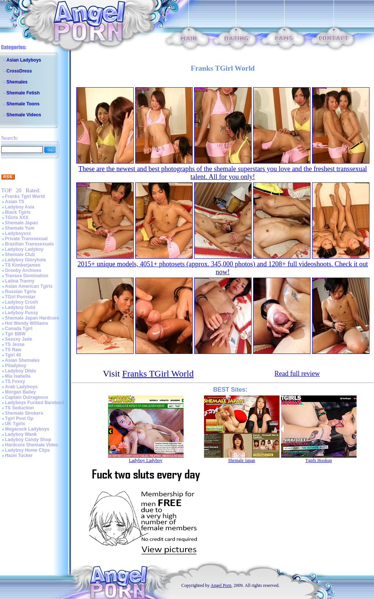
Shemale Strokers (24, 413)
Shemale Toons (23, 104)
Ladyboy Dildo (20, 371)
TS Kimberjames (22, 265)
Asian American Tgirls (29, 286)
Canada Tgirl (18, 328)
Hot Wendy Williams (26, 323)
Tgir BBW (15, 334)
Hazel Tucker (18, 455)
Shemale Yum (19, 228)
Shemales (17, 82)
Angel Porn (220, 585)
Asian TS (14, 201)
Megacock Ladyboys (27, 429)
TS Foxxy (15, 381)
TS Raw (13, 349)
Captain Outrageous (26, 397)
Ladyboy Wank (21, 434)
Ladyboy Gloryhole (25, 259)
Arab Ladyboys (21, 386)
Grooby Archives (23, 270)
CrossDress (19, 71)
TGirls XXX (16, 217)
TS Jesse (15, 344)
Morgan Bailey (20, 392)
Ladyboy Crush (21, 302)
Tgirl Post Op (19, 418)
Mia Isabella (17, 376)
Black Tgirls (18, 212)
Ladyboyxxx (18, 233)
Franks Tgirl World (25, 196)
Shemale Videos (23, 114)
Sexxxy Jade (18, 339)
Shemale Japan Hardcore (32, 318)
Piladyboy (15, 365)
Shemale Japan (21, 222)
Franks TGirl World (158, 373)
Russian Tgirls (20, 291)
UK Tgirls (15, 423)
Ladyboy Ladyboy (24, 249)
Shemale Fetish (23, 93)
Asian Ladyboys (23, 60)
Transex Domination (26, 275)
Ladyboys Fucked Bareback (35, 402)
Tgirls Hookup (318, 460)
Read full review (297, 373)
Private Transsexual (26, 238)
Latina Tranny (19, 281)
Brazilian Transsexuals (29, 244)
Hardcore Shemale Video (31, 445)
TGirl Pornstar (20, 297)
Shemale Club (20, 254)
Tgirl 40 (13, 355)
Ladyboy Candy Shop (28, 439)
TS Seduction (19, 408)
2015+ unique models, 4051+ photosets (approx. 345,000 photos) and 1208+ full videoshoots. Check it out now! (222, 268)
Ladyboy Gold (20, 307)
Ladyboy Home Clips (27, 450)
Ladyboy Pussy (21, 312)
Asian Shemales (22, 360)
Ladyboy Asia (19, 207)
